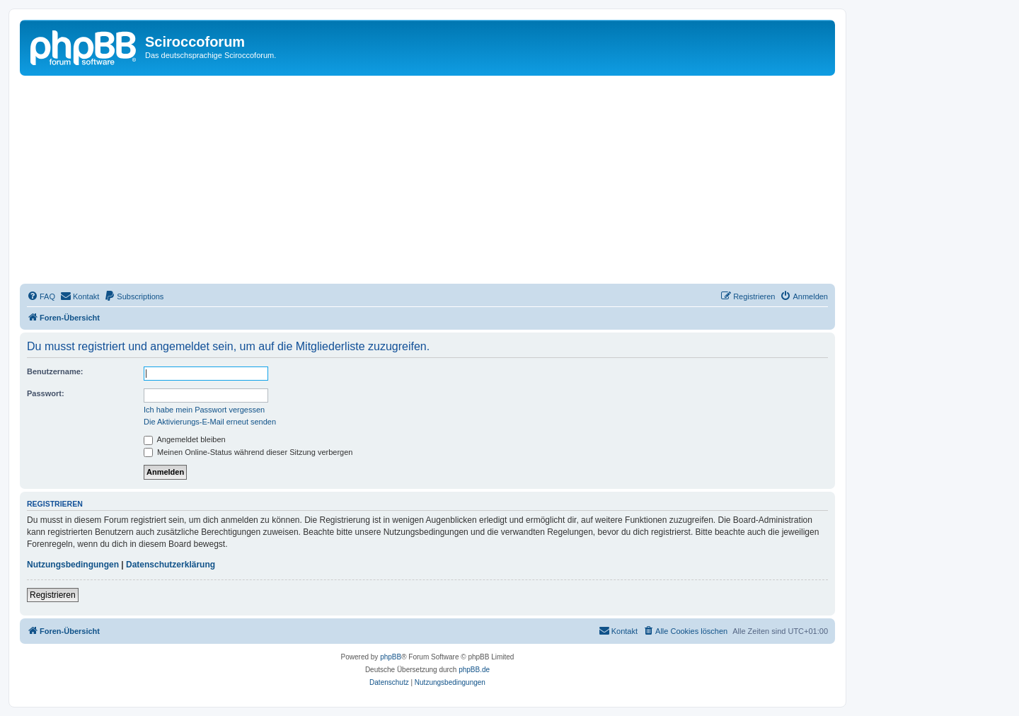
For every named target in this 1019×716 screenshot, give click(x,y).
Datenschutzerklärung (170, 565)
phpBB (390, 657)
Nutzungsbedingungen (73, 565)
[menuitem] (41, 296)
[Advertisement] (444, 182)
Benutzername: (55, 371)
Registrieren (53, 595)
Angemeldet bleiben (185, 439)
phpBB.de (474, 670)
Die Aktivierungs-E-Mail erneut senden (210, 421)
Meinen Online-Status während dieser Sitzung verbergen (248, 452)
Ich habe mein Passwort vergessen (204, 409)
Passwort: (45, 393)
